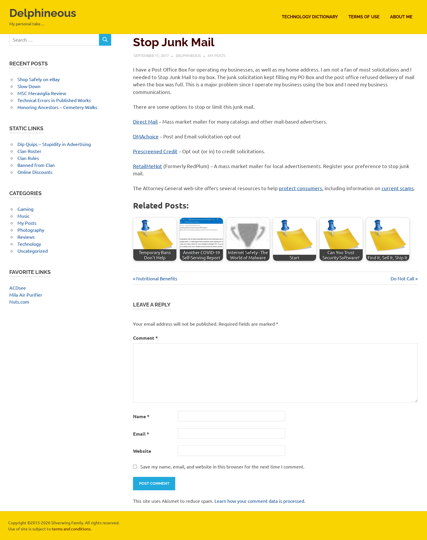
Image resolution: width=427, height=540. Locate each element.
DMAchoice (146, 136)
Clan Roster (29, 151)
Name (141, 416)
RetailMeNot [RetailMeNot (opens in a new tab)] (147, 166)
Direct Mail (145, 121)
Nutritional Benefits (156, 278)
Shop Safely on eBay (38, 79)
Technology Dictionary (310, 16)
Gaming (25, 209)
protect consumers (300, 188)
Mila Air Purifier (25, 294)
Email (141, 434)
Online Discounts (34, 172)
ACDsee (17, 288)
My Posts (217, 55)
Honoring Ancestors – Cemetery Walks (57, 107)
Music (23, 216)
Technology (29, 244)
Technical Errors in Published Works (54, 100)
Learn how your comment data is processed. (260, 501)
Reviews (26, 237)
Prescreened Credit (155, 151)
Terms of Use (364, 16)
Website (142, 451)
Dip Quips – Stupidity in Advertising (54, 144)
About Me (401, 16)
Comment (145, 338)
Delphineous (42, 12)
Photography (30, 230)
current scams (398, 188)
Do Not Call (402, 278)
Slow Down (28, 86)
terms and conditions (71, 528)
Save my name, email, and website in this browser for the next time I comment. (222, 466)
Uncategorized (32, 251)
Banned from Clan (36, 165)
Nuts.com (19, 301)
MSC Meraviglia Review (41, 93)
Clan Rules (28, 158)
